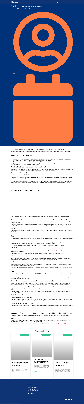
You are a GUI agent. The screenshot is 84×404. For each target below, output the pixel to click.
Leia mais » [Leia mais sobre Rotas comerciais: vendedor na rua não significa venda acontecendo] (14, 374)
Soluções (52, 2)
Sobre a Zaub (46, 2)
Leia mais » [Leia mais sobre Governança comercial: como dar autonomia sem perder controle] (57, 374)
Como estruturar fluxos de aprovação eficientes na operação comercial (41, 361)
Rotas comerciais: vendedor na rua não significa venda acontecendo (20, 364)
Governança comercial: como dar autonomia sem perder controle (62, 364)
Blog (57, 2)
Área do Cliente (62, 2)
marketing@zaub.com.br (32, 387)
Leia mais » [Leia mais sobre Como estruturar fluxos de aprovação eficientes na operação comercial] (35, 371)
